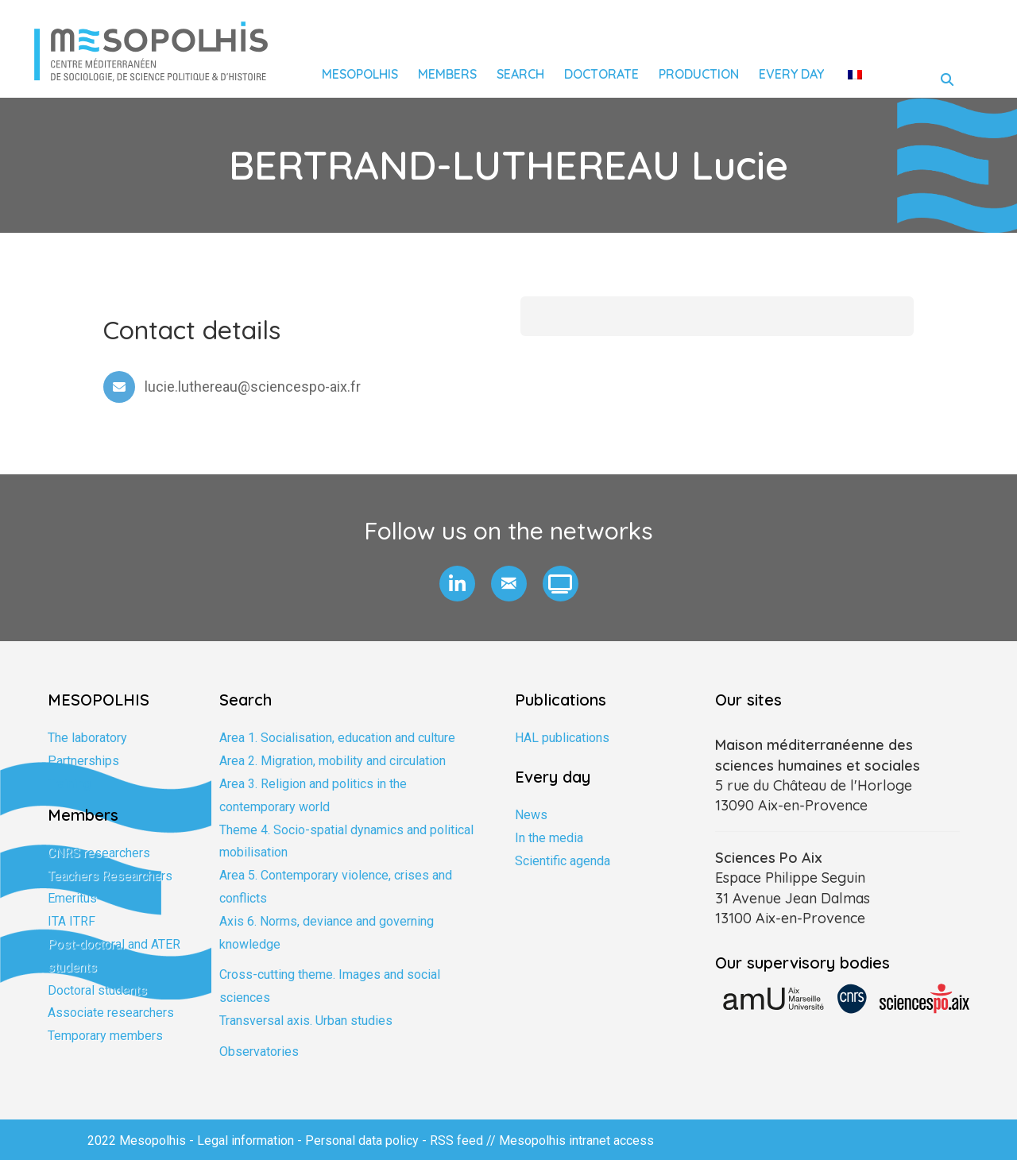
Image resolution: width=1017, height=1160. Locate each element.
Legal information (245, 1140)
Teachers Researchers (110, 876)
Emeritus (72, 898)
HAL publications (562, 737)
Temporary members (105, 1035)
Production (699, 74)
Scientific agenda (562, 860)
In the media (549, 837)
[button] (457, 583)
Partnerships (83, 760)
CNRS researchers (99, 852)
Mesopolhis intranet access (576, 1140)
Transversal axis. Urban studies (305, 1020)
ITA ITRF (71, 921)
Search (520, 74)
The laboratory (87, 737)
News (531, 814)
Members (447, 74)
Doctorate (601, 74)
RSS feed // (464, 1140)
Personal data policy (362, 1140)
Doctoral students (97, 990)
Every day (791, 74)
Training (69, 783)
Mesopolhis (360, 74)
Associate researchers (111, 1012)
